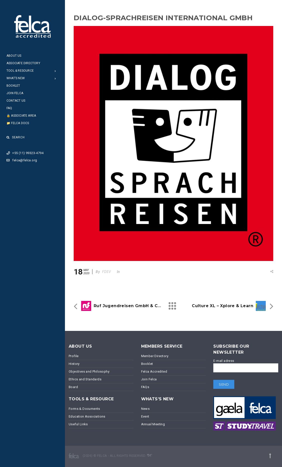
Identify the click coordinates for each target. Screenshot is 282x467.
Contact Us (15, 100)
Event (145, 416)
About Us (13, 55)
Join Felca (14, 93)
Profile (74, 356)
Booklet (13, 85)
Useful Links (78, 424)
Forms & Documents (84, 409)
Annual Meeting (153, 424)
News (145, 409)
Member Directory (154, 356)
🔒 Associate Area (21, 115)
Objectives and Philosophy (89, 371)
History (74, 364)
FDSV (106, 272)
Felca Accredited (154, 371)
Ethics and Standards (85, 379)
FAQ (9, 108)
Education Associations (87, 416)
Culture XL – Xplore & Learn (222, 305)
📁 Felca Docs (17, 123)
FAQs (145, 387)
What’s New (15, 78)
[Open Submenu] (55, 71)
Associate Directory (23, 63)
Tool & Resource (20, 70)
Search (15, 137)
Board (73, 387)
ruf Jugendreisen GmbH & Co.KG (131, 305)
